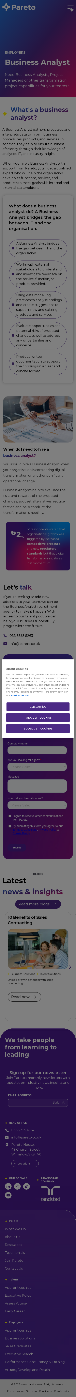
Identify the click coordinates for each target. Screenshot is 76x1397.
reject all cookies (38, 717)
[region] (38, 698)
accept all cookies (38, 728)
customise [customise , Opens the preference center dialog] (38, 706)
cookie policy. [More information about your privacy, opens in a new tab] (20, 695)
